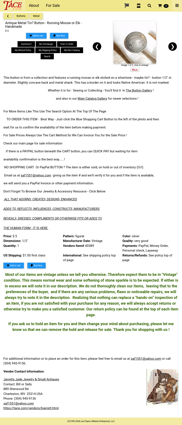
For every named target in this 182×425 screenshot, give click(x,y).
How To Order (66, 44)
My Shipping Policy (48, 50)
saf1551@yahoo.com (36, 175)
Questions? (26, 44)
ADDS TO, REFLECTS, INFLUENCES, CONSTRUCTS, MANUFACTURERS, (51, 209)
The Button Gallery (139, 90)
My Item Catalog (72, 50)
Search (47, 56)
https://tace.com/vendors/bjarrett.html (31, 408)
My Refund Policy (23, 50)
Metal (36, 16)
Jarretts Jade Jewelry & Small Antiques (31, 379)
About (34, 5)
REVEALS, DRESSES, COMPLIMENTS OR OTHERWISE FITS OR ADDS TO (52, 218)
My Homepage (46, 44)
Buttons (21, 16)
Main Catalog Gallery (92, 98)
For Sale (53, 5)
